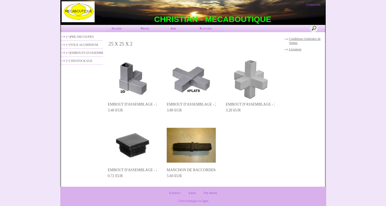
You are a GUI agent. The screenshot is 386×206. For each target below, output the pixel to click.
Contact (174, 193)
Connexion (312, 4)
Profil (145, 28)
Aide (173, 28)
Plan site (206, 28)
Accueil (116, 28)
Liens (192, 193)
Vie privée (210, 193)
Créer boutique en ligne (193, 201)
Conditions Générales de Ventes (305, 41)
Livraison (295, 49)
